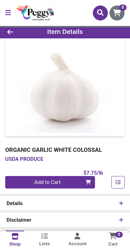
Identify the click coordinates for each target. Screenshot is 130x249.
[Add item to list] (118, 182)
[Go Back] (20, 32)
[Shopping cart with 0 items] (117, 13)
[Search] (100, 13)
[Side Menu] (8, 13)
